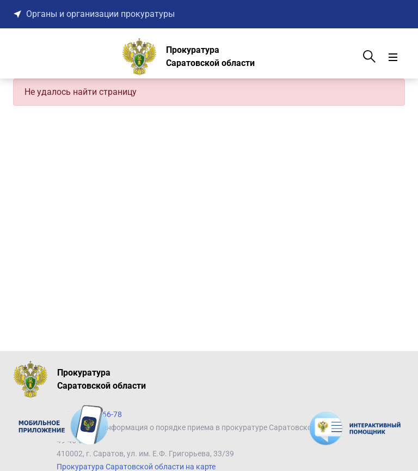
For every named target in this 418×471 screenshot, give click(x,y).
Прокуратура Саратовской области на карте (136, 466)
